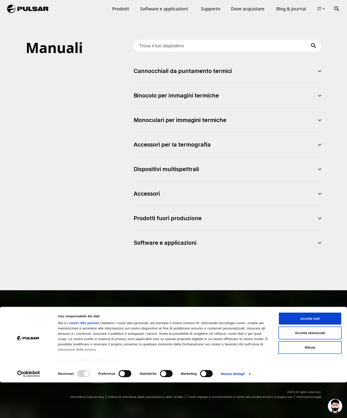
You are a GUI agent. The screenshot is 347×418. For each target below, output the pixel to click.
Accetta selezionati (310, 368)
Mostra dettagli (233, 409)
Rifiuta (310, 383)
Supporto (210, 9)
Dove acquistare (247, 9)
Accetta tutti (310, 354)
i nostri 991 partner (83, 358)
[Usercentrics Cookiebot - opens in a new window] (28, 409)
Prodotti (120, 9)
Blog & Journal (291, 9)
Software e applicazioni (164, 9)
